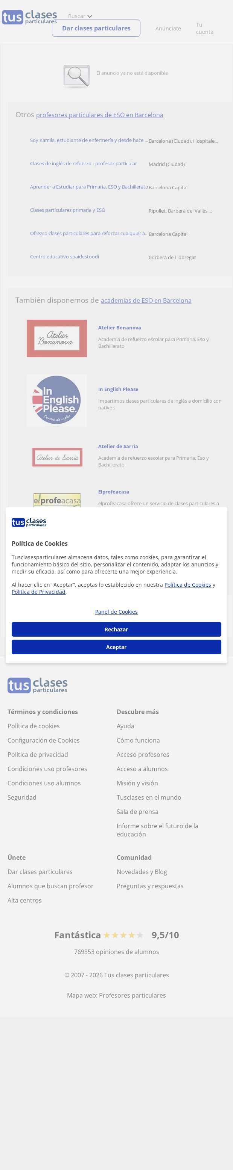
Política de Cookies (187, 584)
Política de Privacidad (38, 591)
